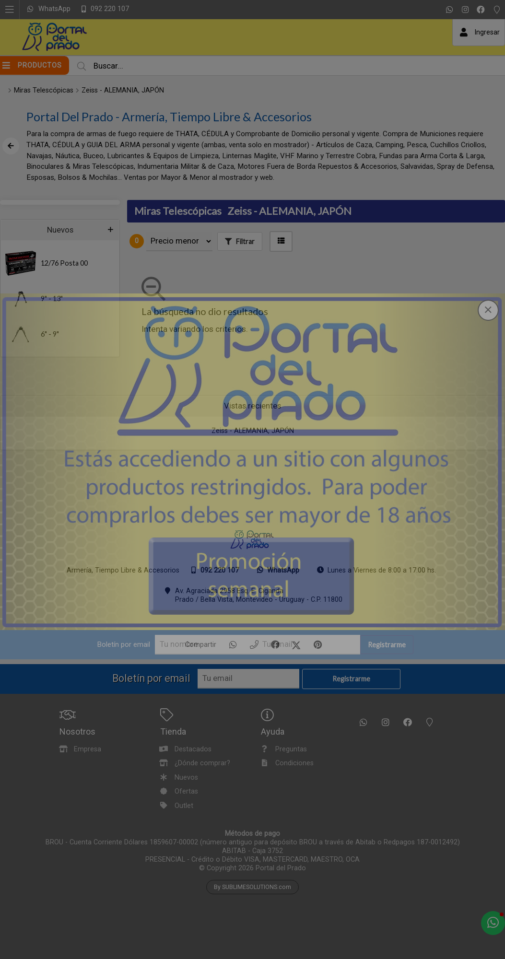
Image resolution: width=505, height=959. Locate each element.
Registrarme (387, 645)
